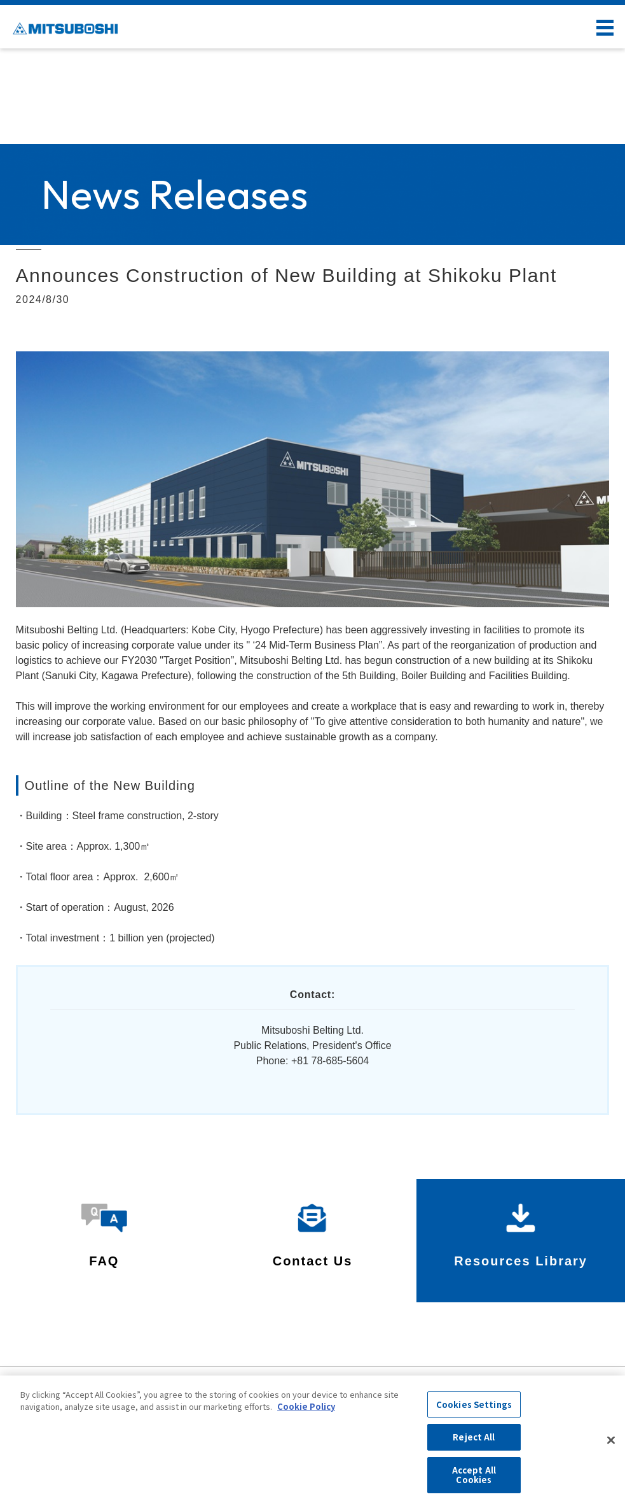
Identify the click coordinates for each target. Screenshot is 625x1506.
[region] (312, 1441)
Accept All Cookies (474, 1475)
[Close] (611, 1440)
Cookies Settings (474, 1404)
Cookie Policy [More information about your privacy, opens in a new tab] (306, 1406)
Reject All (474, 1437)
